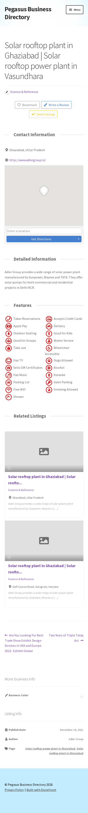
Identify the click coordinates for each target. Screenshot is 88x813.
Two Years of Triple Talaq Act (66, 637)
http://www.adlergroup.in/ (27, 160)
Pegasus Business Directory (28, 13)
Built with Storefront (41, 790)
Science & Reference (21, 490)
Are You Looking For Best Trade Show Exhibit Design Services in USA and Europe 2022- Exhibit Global (24, 643)
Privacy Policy (14, 790)
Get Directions (41, 239)
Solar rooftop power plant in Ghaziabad (50, 748)
